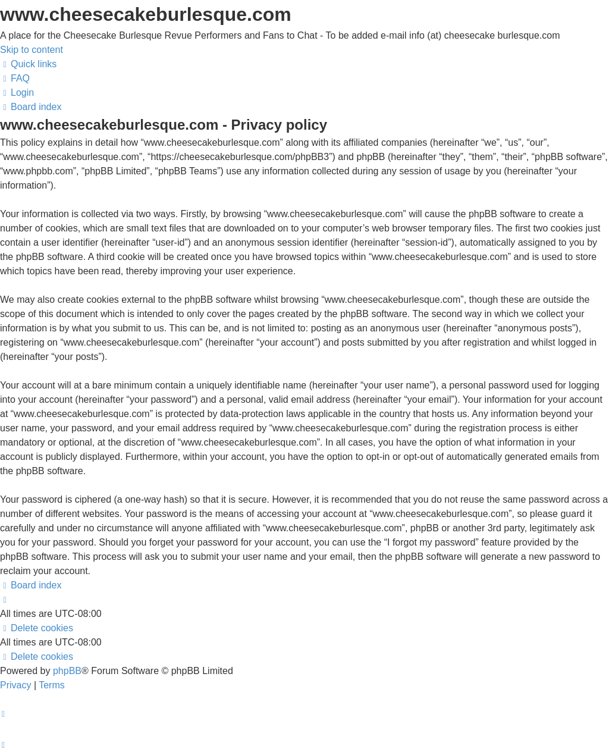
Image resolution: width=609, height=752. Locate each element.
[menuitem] (15, 78)
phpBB (67, 671)
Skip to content (31, 50)
